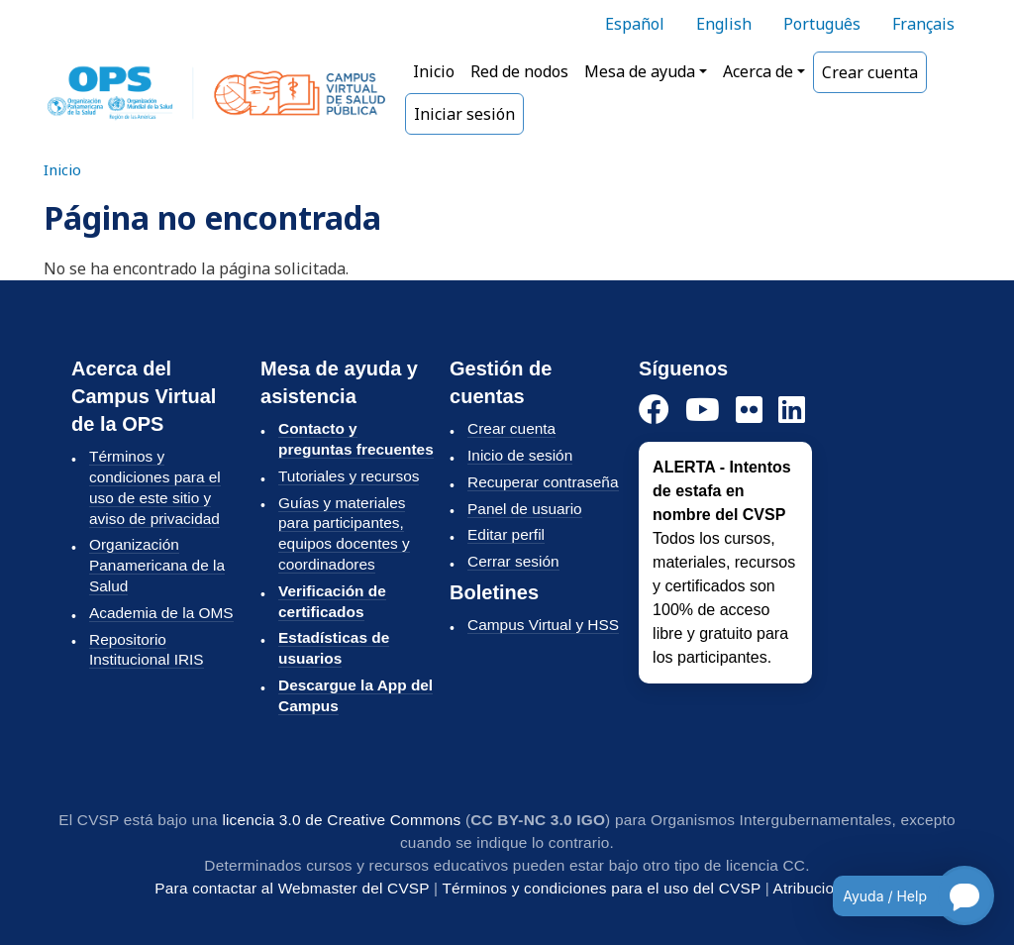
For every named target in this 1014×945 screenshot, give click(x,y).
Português (822, 24)
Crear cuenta (870, 72)
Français (923, 24)
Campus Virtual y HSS (543, 624)
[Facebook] (654, 410)
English (724, 24)
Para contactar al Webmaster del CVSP (291, 888)
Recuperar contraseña (542, 481)
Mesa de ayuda (639, 71)
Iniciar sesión (464, 114)
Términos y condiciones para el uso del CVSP (601, 888)
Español (634, 24)
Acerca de (758, 71)
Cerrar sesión (512, 561)
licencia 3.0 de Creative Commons (341, 819)
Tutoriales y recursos (348, 476)
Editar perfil (506, 534)
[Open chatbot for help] (898, 895)
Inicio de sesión (519, 455)
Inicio (434, 71)
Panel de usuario (524, 508)
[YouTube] (702, 410)
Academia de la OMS (161, 612)
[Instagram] (749, 410)
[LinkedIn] (791, 410)
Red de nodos (519, 71)
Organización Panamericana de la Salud (157, 565)
